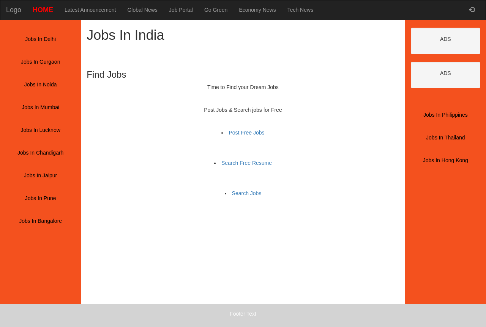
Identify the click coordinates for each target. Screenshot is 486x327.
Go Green (215, 10)
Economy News (257, 10)
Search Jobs (247, 193)
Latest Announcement (90, 10)
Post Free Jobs (246, 133)
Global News (142, 10)
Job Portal (181, 10)
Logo (13, 10)
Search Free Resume (246, 163)
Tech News (300, 10)
